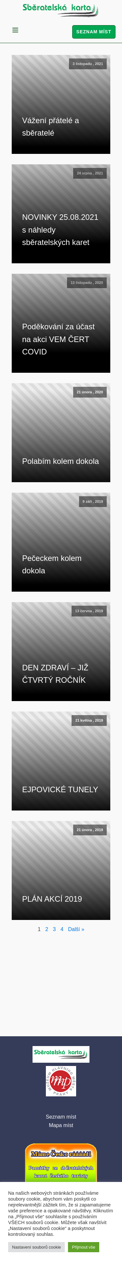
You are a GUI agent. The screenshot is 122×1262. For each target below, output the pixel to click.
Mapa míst (61, 1125)
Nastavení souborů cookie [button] (36, 1247)
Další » (76, 929)
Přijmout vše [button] (83, 1247)
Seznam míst (93, 31)
